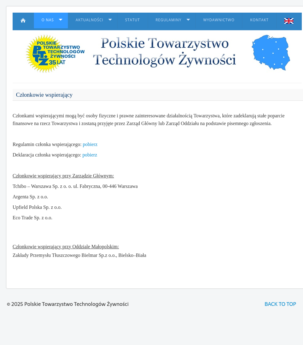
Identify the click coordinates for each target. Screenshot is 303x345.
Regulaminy (168, 19)
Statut (132, 19)
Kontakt (259, 19)
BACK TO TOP (280, 304)
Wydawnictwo (219, 19)
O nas (48, 19)
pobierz (90, 144)
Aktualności (89, 19)
